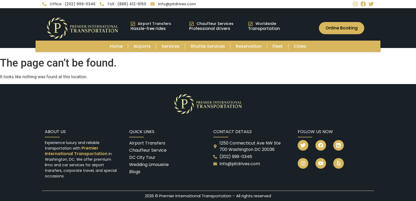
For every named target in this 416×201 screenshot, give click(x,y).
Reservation (249, 46)
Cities (300, 46)
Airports (142, 46)
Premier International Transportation (77, 151)
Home (116, 46)
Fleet (277, 46)
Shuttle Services (207, 46)
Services (171, 46)
